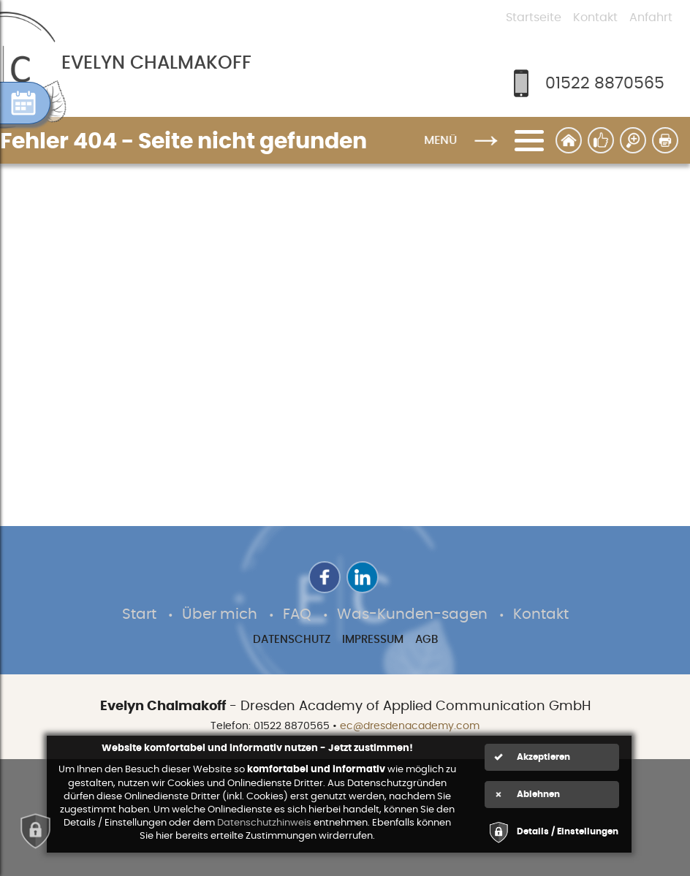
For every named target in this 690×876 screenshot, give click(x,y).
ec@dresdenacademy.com (409, 726)
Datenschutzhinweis (264, 823)
